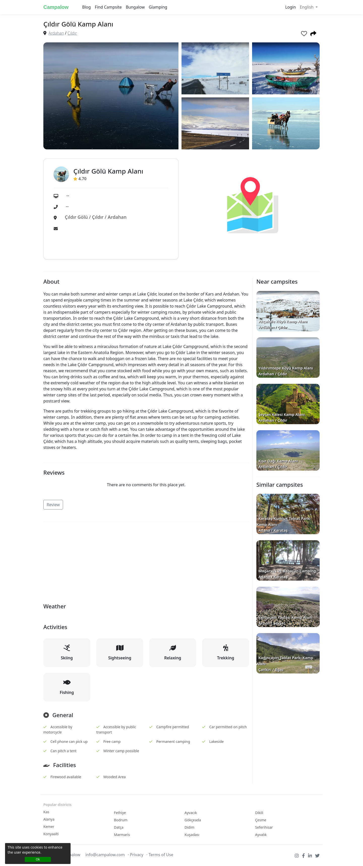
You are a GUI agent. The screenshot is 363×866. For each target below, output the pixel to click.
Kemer (48, 826)
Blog (86, 7)
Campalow (56, 7)
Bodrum (121, 820)
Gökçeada (193, 820)
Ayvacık (191, 812)
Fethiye (120, 812)
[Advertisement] (146, 561)
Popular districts (57, 804)
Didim (189, 827)
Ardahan (56, 33)
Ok (38, 859)
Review (53, 504)
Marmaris (122, 834)
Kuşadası (192, 834)
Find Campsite (108, 7)
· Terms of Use (159, 854)
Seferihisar (264, 827)
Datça (119, 827)
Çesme (260, 820)
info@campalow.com (105, 854)
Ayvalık (261, 834)
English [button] (307, 7)
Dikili (259, 812)
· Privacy (135, 854)
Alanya (48, 819)
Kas (46, 811)
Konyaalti (51, 833)
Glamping (158, 7)
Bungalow (135, 7)
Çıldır (72, 33)
